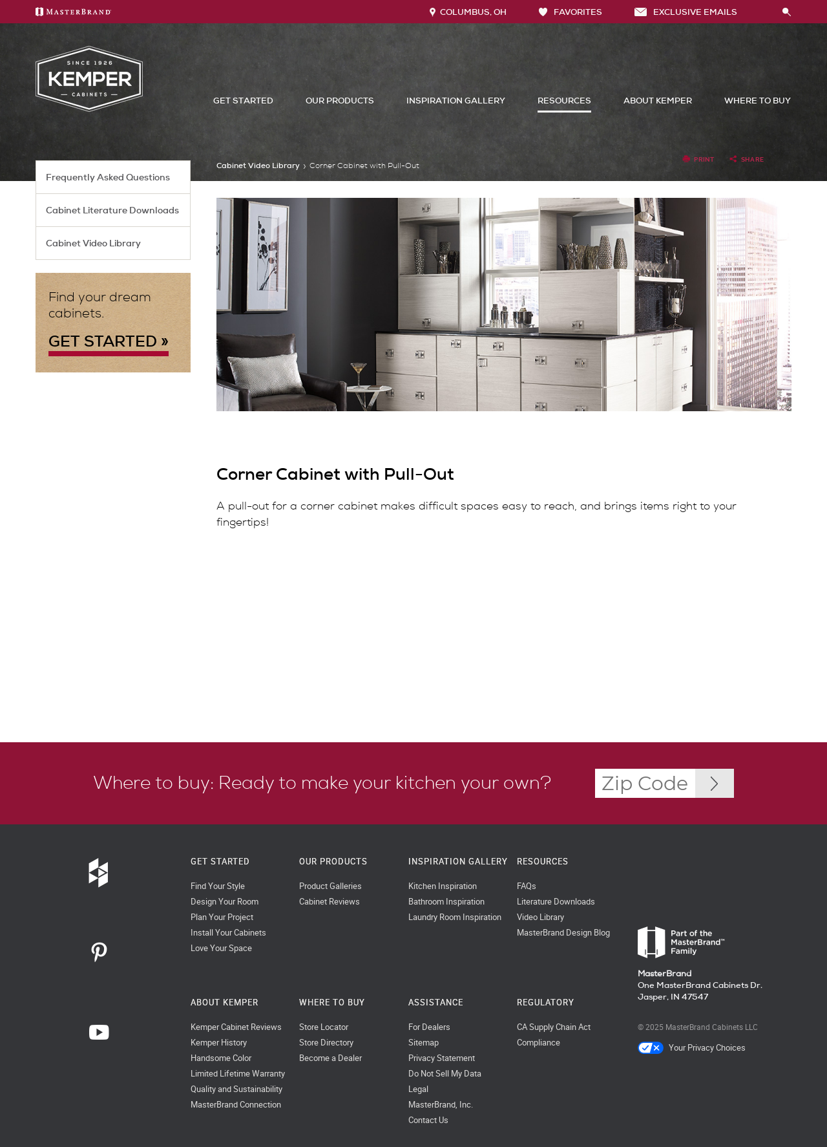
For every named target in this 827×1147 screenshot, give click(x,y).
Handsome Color (221, 1058)
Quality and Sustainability (236, 1089)
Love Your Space (221, 948)
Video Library (540, 917)
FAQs (526, 886)
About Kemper (657, 100)
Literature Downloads (556, 901)
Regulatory (545, 1002)
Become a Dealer (330, 1058)
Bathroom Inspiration (446, 901)
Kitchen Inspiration (442, 886)
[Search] (772, 12)
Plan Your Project (222, 917)
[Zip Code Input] (714, 783)
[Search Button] (786, 12)
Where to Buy (757, 100)
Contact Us (428, 1120)
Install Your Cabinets (228, 932)
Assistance (435, 1002)
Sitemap (423, 1042)
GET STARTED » (108, 341)
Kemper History (219, 1042)
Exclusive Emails (685, 11)
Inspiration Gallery (455, 100)
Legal (418, 1089)
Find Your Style (218, 886)
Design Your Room (224, 901)
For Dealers (429, 1027)
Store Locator (323, 1027)
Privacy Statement (441, 1058)
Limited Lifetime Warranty (238, 1073)
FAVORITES (570, 11)
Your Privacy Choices (692, 1047)
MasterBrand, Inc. (440, 1104)
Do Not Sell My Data (444, 1073)
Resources (564, 100)
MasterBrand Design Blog (563, 932)
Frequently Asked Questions (108, 177)
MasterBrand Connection (236, 1104)
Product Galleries (330, 886)
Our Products (340, 100)
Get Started (243, 100)
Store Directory (326, 1042)
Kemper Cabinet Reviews (236, 1027)
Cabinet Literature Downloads (112, 210)
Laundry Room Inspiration (454, 917)
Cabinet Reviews (329, 901)
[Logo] (89, 108)
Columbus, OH (468, 11)
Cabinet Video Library (93, 243)
